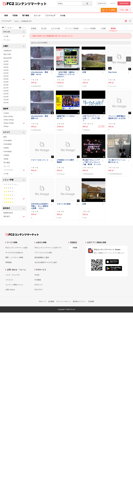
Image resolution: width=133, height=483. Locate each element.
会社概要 (51, 301)
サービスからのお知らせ (14, 252)
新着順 (33, 28)
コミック (37, 15)
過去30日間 (7, 58)
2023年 (6, 70)
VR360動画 (7, 144)
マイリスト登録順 (72, 28)
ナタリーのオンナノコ (39, 160)
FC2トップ (42, 301)
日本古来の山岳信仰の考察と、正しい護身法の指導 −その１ (39, 206)
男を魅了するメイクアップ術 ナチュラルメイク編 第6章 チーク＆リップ (92, 162)
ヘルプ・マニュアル (12, 275)
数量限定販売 (8, 213)
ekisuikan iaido (37, 86)
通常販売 (14, 217)
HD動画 (6, 155)
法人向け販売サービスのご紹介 (46, 262)
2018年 (6, 85)
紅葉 (84, 72)
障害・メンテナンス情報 (14, 257)
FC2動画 (38, 280)
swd (85, 86)
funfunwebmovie (88, 173)
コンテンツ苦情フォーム (14, 285)
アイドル (6, 40)
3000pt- (6, 126)
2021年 (6, 76)
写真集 (15, 15)
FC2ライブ (38, 285)
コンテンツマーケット (31, 3)
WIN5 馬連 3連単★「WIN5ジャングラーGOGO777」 (66, 74)
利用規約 (8, 262)
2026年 (6, 61)
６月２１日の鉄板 (64, 204)
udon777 (60, 86)
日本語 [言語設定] (75, 248)
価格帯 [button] (14, 109)
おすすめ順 (55, 28)
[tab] (81, 28)
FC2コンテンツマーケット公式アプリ (48, 248)
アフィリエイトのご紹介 (43, 252)
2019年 (6, 82)
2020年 (14, 79)
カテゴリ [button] (14, 132)
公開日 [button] (14, 46)
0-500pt (6, 113)
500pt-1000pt (8, 116)
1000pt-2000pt (8, 120)
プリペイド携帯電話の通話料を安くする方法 (116, 117)
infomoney (87, 129)
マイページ (101, 3)
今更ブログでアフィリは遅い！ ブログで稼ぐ (91, 118)
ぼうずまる (61, 173)
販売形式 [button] (14, 208)
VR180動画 (7, 140)
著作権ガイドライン (79, 301)
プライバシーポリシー (63, 301)
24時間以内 (7, 51)
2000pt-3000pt (14, 123)
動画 (6, 15)
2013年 (6, 100)
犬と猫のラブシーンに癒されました (116, 161)
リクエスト (9, 280)
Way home (112, 72)
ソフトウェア (50, 15)
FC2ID (37, 275)
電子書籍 (25, 15)
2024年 (6, 67)
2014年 (6, 97)
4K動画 (6, 148)
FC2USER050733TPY (116, 173)
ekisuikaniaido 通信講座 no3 (39, 117)
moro (59, 217)
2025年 (6, 64)
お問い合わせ (10, 290)
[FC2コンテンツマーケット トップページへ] (22, 234)
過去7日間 (7, 54)
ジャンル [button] (14, 32)
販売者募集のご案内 (42, 257)
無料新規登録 (124, 3)
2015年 (6, 94)
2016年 (6, 91)
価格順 (113, 28)
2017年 (6, 88)
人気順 (103, 28)
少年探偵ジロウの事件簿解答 (65, 161)
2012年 (6, 102)
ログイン (113, 3)
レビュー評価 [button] (14, 180)
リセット (22, 27)
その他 (62, 15)
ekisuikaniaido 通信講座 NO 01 (39, 73)
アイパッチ (113, 86)
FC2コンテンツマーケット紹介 (16, 248)
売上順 (43, 28)
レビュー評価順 (89, 28)
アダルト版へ (124, 10)
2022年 (6, 73)
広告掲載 (91, 301)
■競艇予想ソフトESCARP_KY (66, 117)
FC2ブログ (38, 290)
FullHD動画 (7, 151)
